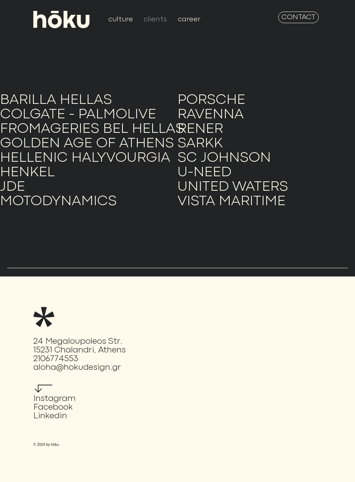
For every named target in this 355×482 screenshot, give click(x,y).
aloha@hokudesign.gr (77, 367)
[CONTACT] (298, 17)
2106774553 (55, 359)
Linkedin (50, 416)
